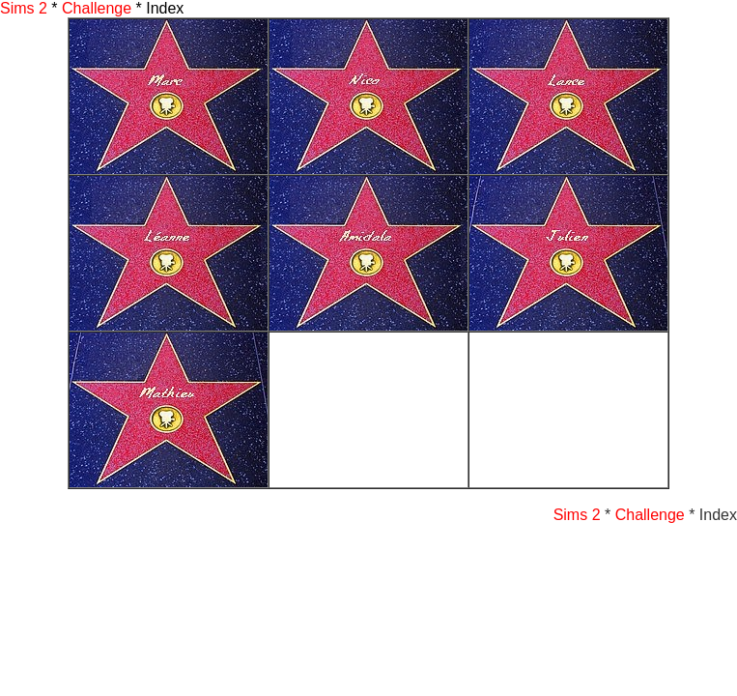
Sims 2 (23, 8)
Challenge (96, 8)
